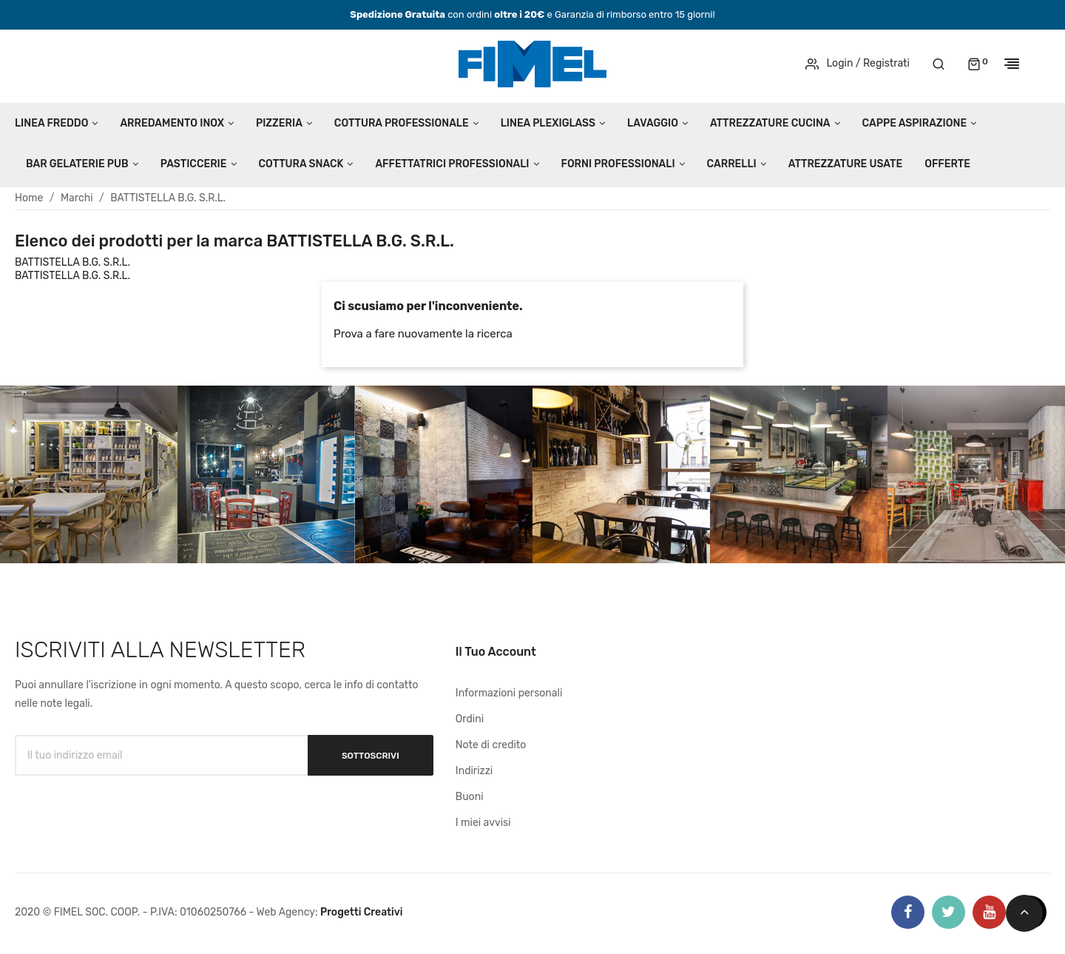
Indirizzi (474, 771)
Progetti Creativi (361, 912)
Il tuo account (496, 652)
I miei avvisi (483, 822)
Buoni (470, 796)
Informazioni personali (509, 693)
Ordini (470, 719)
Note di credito (491, 745)
